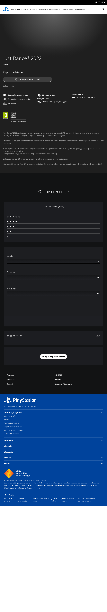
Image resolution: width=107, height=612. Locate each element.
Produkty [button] (53, 440)
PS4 (24, 10)
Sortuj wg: (11, 288)
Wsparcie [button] (53, 452)
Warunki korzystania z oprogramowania (86, 499)
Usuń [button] (98, 335)
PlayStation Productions (13, 427)
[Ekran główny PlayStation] (6, 9)
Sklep (64, 10)
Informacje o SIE (10, 416)
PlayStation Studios (11, 423)
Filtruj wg (11, 272)
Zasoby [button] (53, 457)
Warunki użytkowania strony (41, 499)
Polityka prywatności (22, 499)
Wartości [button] (53, 446)
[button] (53, 356)
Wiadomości (53, 10)
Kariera (6, 419)
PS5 (18, 10)
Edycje (10, 256)
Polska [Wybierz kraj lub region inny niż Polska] (10, 495)
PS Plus (32, 10)
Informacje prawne (8, 499)
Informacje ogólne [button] (53, 412)
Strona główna (9, 406)
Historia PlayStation (11, 434)
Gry (12, 10)
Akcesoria (42, 10)
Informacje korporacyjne (13, 430)
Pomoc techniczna (76, 10)
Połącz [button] (53, 463)
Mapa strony (54, 499)
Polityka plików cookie (68, 499)
